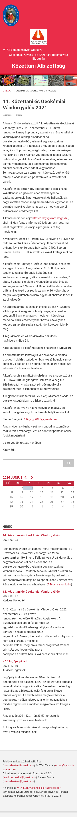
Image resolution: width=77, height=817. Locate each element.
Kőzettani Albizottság (38, 66)
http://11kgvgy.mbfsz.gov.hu (50, 218)
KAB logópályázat (15, 661)
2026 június (13, 477)
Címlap (6, 91)
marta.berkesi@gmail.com (19, 765)
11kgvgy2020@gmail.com (40, 419)
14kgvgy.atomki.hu (59, 584)
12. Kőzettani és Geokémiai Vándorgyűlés (31, 591)
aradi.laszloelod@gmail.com (20, 777)
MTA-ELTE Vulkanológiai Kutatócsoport (39, 787)
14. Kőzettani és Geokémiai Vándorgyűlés (31, 535)
